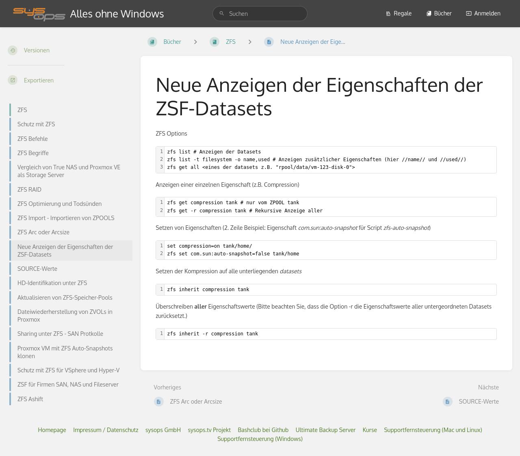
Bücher (439, 13)
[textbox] (330, 160)
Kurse (370, 429)
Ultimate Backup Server (326, 429)
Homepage (52, 429)
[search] (260, 13)
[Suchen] (222, 13)
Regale (399, 13)
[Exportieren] (67, 80)
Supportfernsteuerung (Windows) (260, 438)
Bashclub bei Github (263, 429)
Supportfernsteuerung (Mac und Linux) (433, 429)
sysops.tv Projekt (209, 429)
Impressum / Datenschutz (105, 429)
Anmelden (483, 13)
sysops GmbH (163, 429)
